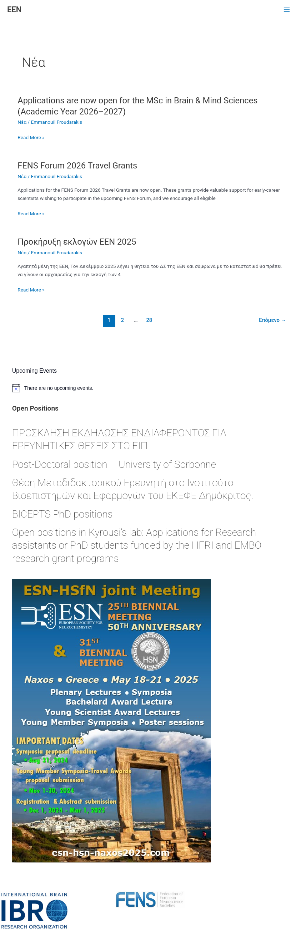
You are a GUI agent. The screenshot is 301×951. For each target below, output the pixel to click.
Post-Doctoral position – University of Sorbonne (114, 464)
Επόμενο (272, 320)
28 (149, 320)
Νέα (21, 122)
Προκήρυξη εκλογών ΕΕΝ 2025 (76, 242)
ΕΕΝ (14, 9)
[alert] (150, 388)
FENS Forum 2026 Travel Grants (77, 166)
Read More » (31, 137)
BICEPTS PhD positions (62, 514)
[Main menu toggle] (287, 10)
